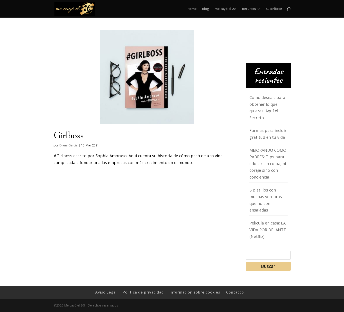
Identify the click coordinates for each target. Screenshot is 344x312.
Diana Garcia (68, 145)
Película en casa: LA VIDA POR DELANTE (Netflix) (267, 229)
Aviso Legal (106, 292)
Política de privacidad (143, 292)
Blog (205, 9)
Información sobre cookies (195, 292)
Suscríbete (274, 9)
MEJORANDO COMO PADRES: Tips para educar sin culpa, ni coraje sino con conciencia (267, 164)
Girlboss (69, 135)
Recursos (249, 9)
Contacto (235, 292)
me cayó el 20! (225, 9)
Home (191, 9)
